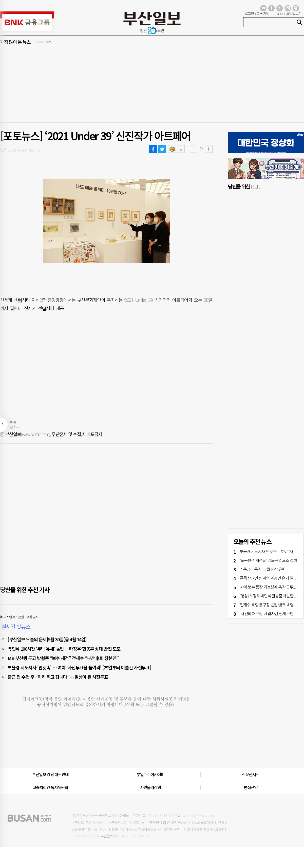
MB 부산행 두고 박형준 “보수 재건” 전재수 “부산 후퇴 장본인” (63, 658)
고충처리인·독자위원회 (50, 787)
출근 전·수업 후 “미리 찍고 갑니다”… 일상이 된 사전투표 (58, 676)
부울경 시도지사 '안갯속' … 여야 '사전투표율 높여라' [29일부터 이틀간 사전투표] (79, 667)
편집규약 (251, 787)
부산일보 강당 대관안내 (50, 774)
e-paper (278, 13)
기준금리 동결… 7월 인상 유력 (263, 569)
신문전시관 (250, 774)
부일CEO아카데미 (150, 774)
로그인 (249, 13)
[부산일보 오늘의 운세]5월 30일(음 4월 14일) (47, 639)
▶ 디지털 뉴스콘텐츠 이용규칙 (19, 617)
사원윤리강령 (150, 787)
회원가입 (263, 13)
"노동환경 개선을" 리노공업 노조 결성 (268, 560)
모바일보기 (293, 13)
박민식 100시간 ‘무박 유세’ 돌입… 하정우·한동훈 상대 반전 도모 (64, 648)
